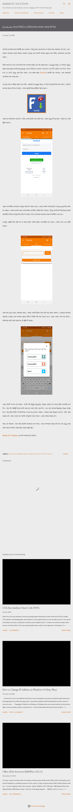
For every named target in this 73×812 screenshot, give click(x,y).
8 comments (14, 630)
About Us (6, 13)
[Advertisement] (36, 532)
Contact (52, 13)
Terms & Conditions (21, 13)
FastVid (43, 73)
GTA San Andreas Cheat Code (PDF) (21, 607)
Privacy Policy (38, 13)
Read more (66, 630)
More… (62, 13)
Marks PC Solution (15, 3)
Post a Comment (16, 712)
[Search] (64, 4)
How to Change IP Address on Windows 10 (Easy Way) (30, 689)
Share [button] (65, 454)
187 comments (15, 794)
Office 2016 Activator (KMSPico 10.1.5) (22, 771)
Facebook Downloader (17, 454)
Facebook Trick (34, 454)
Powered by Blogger (36, 806)
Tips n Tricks (47, 454)
